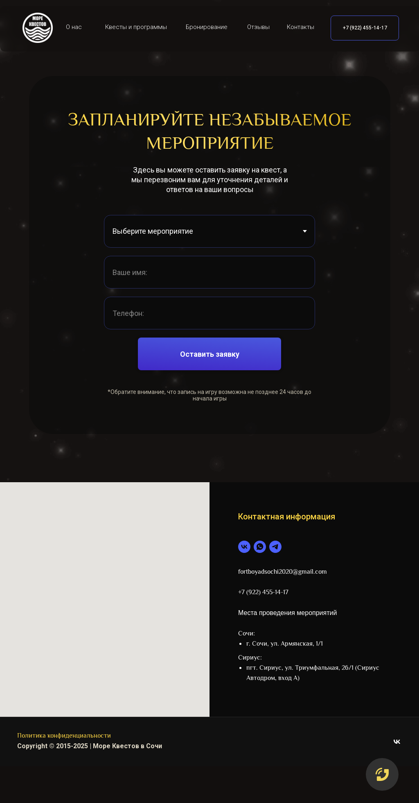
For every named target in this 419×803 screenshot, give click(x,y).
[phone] (209, 313)
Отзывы (258, 27)
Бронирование (207, 27)
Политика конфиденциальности (64, 736)
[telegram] (275, 547)
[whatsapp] (260, 547)
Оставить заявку (209, 354)
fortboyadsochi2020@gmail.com (282, 572)
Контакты (300, 27)
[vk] (244, 547)
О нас (74, 27)
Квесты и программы (136, 27)
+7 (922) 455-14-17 (365, 28)
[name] (209, 272)
